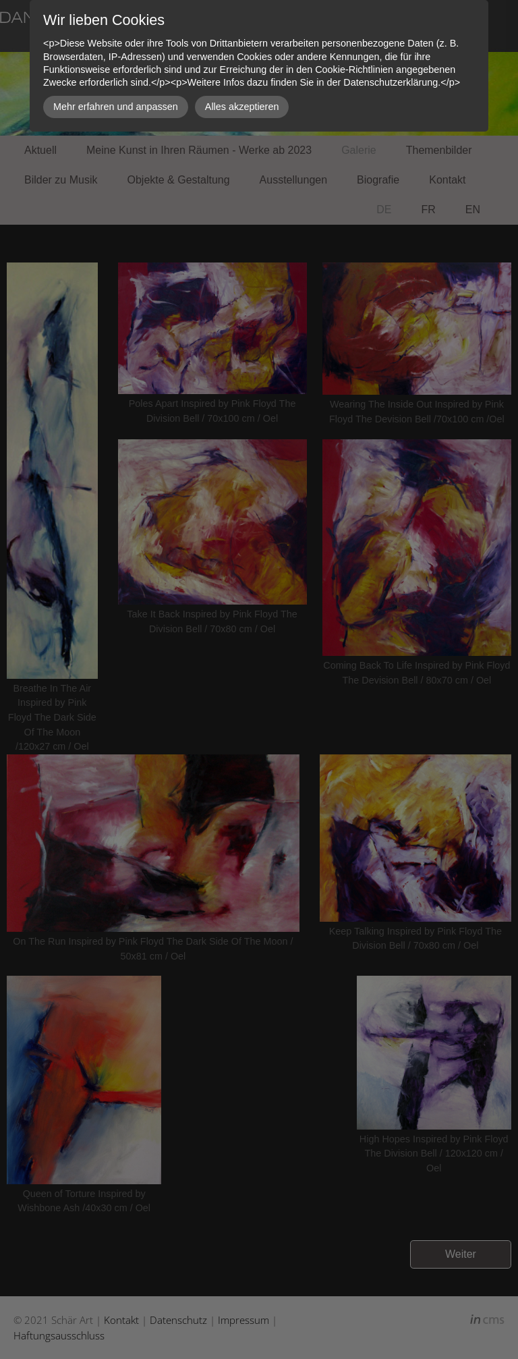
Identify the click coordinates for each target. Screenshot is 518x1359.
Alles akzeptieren (242, 106)
